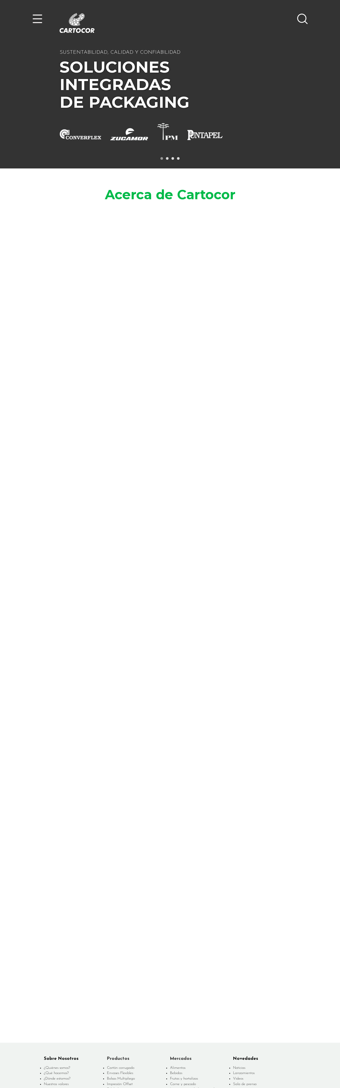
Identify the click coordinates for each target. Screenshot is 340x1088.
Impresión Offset (120, 974)
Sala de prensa (245, 974)
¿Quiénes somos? (57, 957)
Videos (238, 968)
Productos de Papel (121, 990)
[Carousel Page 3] (172, 158)
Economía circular (57, 1000)
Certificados (53, 1016)
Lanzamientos (244, 963)
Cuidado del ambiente (61, 1005)
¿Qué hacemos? (56, 963)
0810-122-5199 (251, 1062)
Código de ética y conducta (254, 1000)
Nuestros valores (56, 974)
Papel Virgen (117, 1000)
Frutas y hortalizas (184, 968)
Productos (118, 948)
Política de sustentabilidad (64, 1010)
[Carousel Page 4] (178, 158)
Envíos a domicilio (184, 1006)
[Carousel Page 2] (167, 158)
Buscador (302, 19)
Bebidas (176, 963)
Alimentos (177, 957)
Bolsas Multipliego (121, 968)
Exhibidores (115, 979)
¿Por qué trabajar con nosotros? (257, 994)
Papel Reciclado (119, 995)
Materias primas (182, 1000)
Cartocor (77, 23)
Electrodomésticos (183, 990)
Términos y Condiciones (176, 1071)
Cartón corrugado (120, 957)
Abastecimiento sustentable (65, 994)
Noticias (239, 957)
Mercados (181, 948)
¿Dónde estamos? (57, 968)
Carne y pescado (183, 974)
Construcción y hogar (186, 984)
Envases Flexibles (120, 963)
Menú (37, 19)
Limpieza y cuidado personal (192, 979)
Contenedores (117, 984)
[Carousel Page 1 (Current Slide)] (161, 158)
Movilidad (177, 995)
